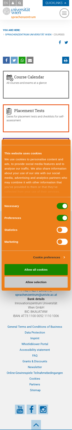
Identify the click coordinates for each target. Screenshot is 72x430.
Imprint (34, 338)
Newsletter (35, 367)
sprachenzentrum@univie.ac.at (36, 295)
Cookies (34, 378)
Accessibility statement (35, 350)
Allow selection (36, 282)
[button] (13, 3)
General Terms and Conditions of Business (34, 327)
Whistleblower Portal (35, 344)
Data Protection (35, 332)
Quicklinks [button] (54, 3)
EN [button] (6, 3)
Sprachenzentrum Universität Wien (28, 34)
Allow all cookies (36, 269)
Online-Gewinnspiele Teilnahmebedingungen (35, 373)
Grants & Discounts (34, 361)
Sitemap (35, 390)
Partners (34, 384)
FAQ (34, 355)
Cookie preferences (46, 257)
